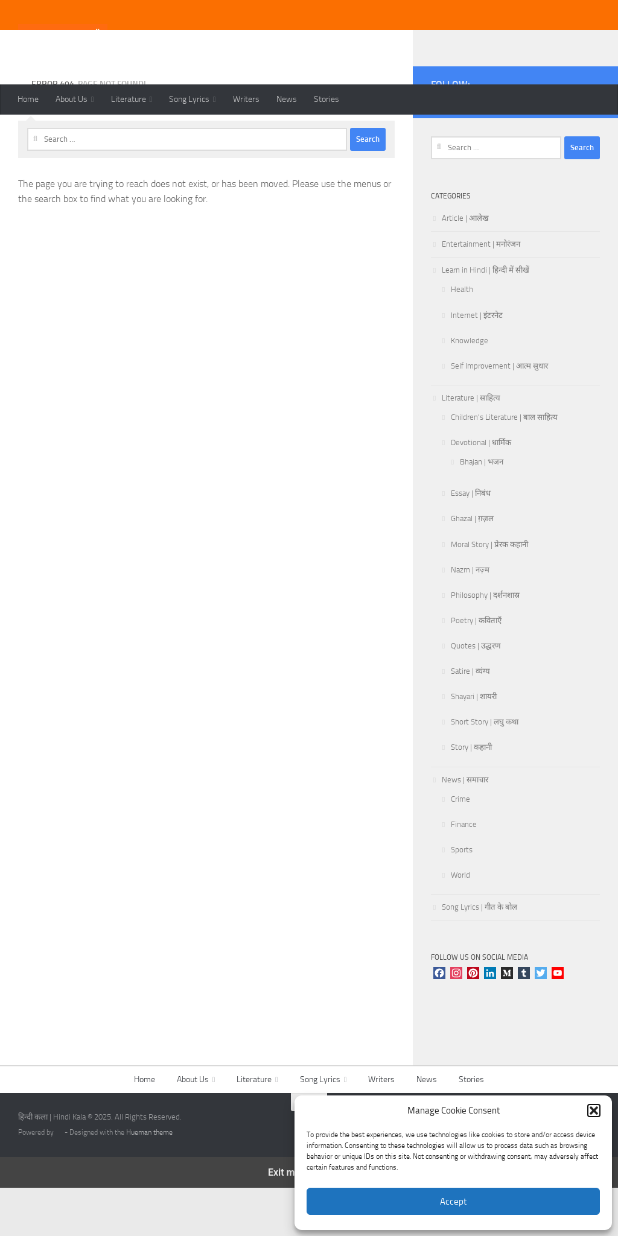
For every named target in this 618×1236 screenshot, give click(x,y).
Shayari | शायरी (474, 744)
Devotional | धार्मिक (481, 490)
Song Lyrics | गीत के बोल (479, 955)
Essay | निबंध (471, 541)
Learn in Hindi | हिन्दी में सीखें (485, 318)
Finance (464, 872)
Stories (326, 99)
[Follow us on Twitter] (496, 148)
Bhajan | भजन (481, 510)
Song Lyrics (189, 99)
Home (28, 99)
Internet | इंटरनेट (477, 363)
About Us (72, 99)
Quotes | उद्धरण (476, 694)
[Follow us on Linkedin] (592, 148)
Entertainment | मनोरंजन (481, 292)
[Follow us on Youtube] (515, 148)
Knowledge (469, 388)
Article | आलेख (465, 266)
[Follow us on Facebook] (477, 148)
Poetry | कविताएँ (476, 668)
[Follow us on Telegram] (573, 148)
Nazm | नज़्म (470, 618)
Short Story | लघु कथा (484, 770)
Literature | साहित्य (471, 446)
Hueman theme (149, 1180)
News (286, 99)
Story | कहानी (471, 795)
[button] (594, 1110)
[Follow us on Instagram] (457, 148)
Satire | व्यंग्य (470, 719)
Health (462, 337)
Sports (462, 897)
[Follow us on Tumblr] (554, 148)
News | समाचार (465, 827)
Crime (460, 847)
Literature (128, 99)
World (460, 923)
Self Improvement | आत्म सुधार (499, 414)
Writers (246, 99)
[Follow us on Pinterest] (534, 148)
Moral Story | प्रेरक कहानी (489, 592)
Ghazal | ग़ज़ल (472, 566)
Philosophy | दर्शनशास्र (485, 643)
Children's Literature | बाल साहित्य (504, 465)
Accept (453, 1201)
